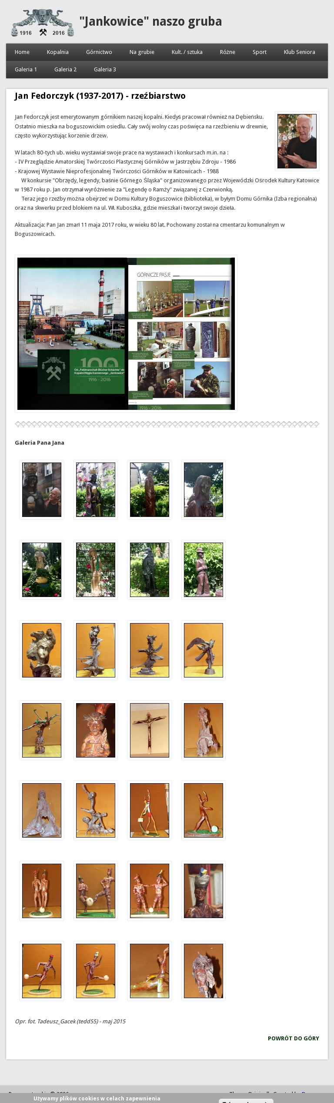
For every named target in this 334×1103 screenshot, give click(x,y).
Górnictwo (99, 52)
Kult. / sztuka (187, 52)
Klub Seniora (299, 52)
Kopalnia (58, 52)
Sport (260, 52)
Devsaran (313, 1094)
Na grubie (142, 52)
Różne (228, 52)
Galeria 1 (26, 69)
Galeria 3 (105, 69)
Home (22, 52)
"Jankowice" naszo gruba (150, 21)
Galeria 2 (65, 69)
